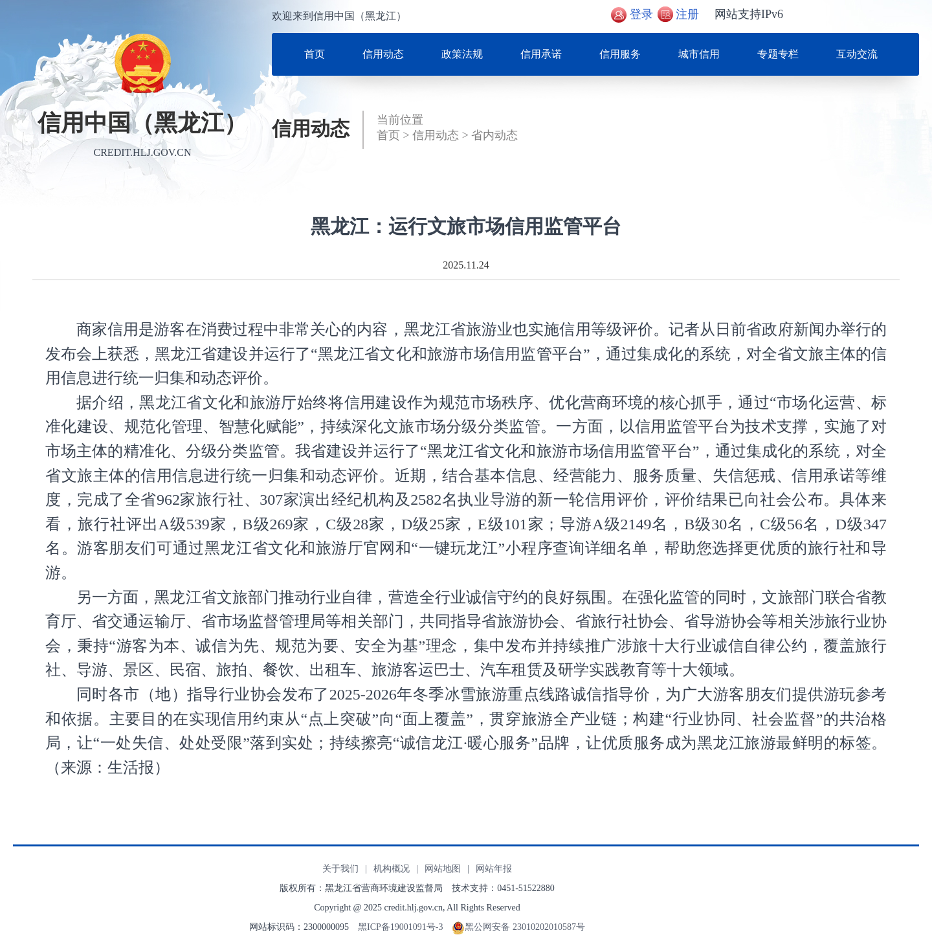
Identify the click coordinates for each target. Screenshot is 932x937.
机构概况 (391, 869)
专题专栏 (778, 54)
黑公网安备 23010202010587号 (525, 927)
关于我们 (340, 869)
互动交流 (857, 54)
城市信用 (699, 54)
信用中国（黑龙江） (142, 123)
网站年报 (494, 869)
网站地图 (443, 869)
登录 (641, 14)
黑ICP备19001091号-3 (400, 927)
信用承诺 (541, 54)
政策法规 (462, 54)
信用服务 (620, 54)
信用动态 (383, 54)
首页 (314, 54)
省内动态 (494, 135)
